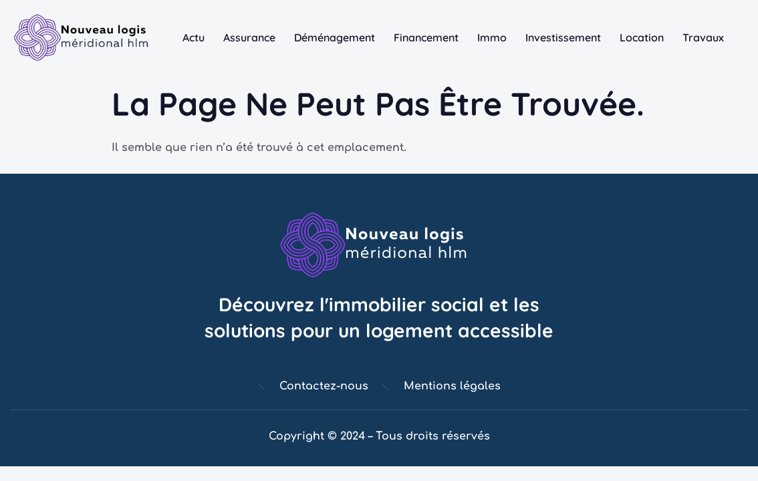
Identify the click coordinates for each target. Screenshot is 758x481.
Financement (426, 37)
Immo (492, 37)
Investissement (563, 37)
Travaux (703, 37)
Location (642, 37)
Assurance (249, 37)
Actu (193, 37)
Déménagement (334, 37)
